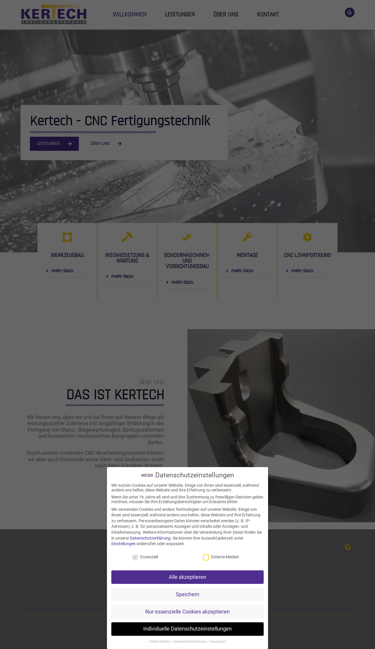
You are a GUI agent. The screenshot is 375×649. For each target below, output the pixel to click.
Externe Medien (221, 557)
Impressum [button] (217, 641)
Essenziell (145, 557)
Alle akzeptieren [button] (187, 577)
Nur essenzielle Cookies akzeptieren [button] (187, 612)
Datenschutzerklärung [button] (190, 641)
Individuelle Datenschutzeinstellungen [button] (187, 629)
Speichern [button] (187, 594)
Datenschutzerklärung (150, 538)
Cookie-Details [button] (160, 641)
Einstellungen (123, 543)
